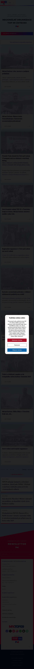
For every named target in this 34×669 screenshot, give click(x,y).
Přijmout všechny (17, 350)
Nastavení (17, 345)
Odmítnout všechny (17, 340)
